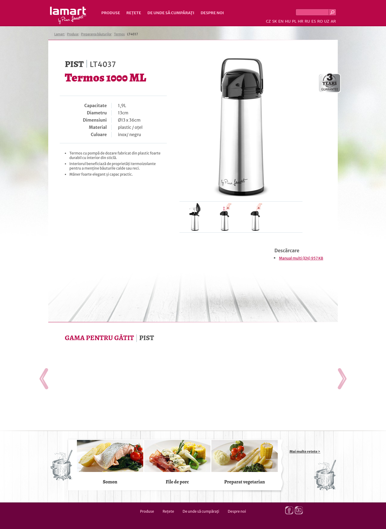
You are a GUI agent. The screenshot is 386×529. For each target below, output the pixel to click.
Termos (119, 34)
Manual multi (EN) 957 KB (301, 258)
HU (288, 21)
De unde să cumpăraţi (170, 12)
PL (294, 21)
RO (320, 21)
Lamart (68, 15)
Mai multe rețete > (305, 451)
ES (314, 21)
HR (300, 21)
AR (333, 21)
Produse (110, 12)
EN (281, 21)
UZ (326, 21)
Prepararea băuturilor (96, 34)
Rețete (133, 12)
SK (274, 21)
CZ (268, 21)
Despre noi (212, 12)
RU (307, 21)
